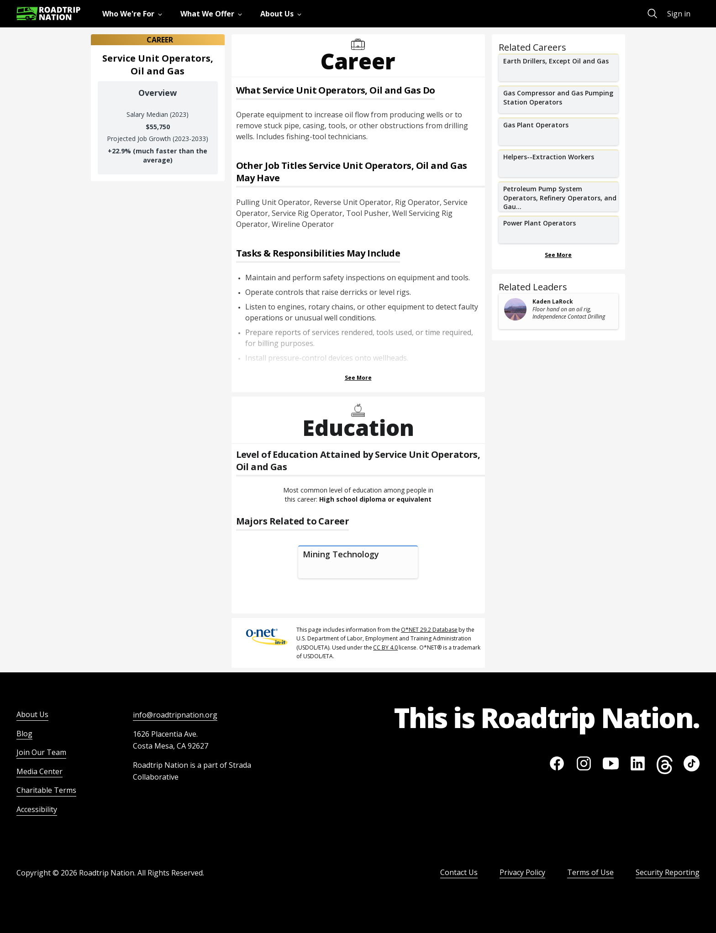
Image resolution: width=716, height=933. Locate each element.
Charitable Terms (46, 790)
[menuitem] (134, 14)
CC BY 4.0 (385, 647)
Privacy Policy (522, 872)
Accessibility (36, 809)
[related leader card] (559, 311)
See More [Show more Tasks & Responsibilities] (358, 378)
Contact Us (459, 872)
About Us (32, 714)
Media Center (39, 771)
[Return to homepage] (48, 13)
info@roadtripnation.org (175, 715)
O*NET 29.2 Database (429, 630)
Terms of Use (590, 872)
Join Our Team (41, 752)
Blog (24, 734)
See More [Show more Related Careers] (558, 255)
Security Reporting (668, 872)
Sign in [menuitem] (678, 14)
